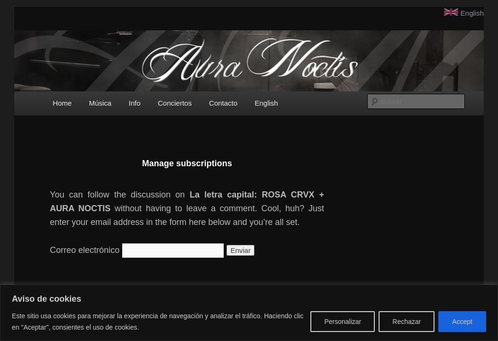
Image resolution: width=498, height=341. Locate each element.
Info (135, 103)
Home (62, 103)
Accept (462, 321)
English (472, 13)
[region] (249, 313)
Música (100, 103)
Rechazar (406, 321)
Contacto (223, 103)
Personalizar (342, 321)
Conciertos (175, 103)
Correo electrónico (84, 250)
